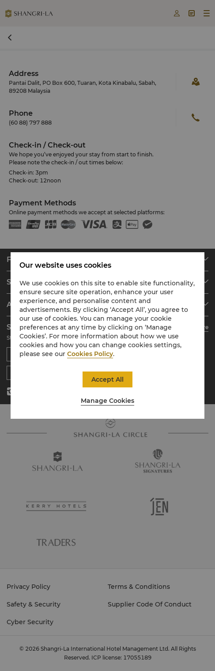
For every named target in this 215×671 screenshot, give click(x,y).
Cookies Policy (90, 354)
